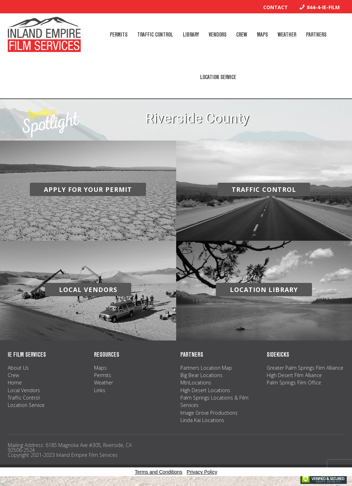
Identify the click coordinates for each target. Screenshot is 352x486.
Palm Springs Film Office (294, 382)
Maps (100, 367)
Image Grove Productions (209, 412)
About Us (18, 367)
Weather (103, 382)
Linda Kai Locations (202, 420)
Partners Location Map (206, 367)
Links (99, 390)
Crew (13, 375)
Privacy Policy (202, 472)
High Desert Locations (205, 390)
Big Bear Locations (201, 375)
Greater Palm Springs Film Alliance (305, 367)
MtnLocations (195, 382)
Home (15, 382)
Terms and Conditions (158, 472)
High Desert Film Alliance (294, 375)
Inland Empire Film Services (44, 34)
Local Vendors (24, 390)
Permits (102, 375)
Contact (275, 7)
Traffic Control (24, 397)
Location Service (26, 405)
